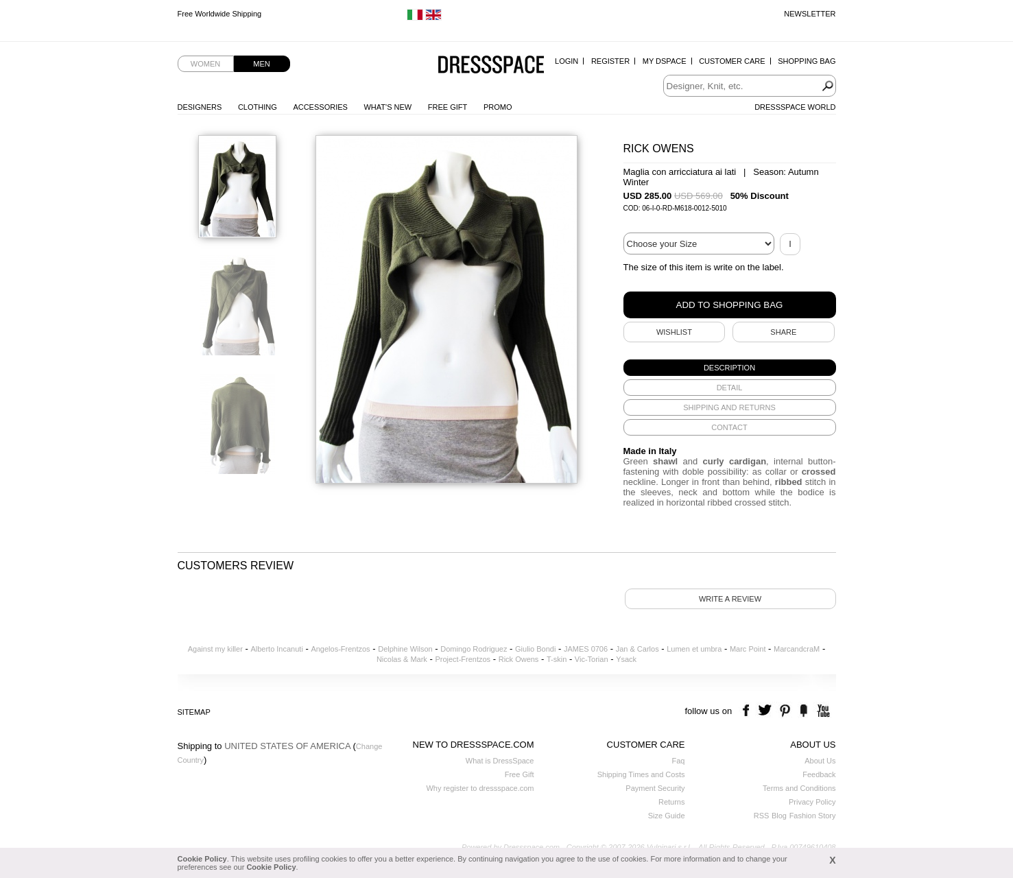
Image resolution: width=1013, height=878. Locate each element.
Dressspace (491, 65)
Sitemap (194, 712)
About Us (820, 761)
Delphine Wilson (405, 649)
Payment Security (654, 788)
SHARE (783, 332)
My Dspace (665, 61)
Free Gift (447, 107)
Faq (678, 761)
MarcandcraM (797, 649)
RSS (762, 815)
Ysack (626, 659)
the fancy (803, 711)
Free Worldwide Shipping (220, 14)
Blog (779, 815)
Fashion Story (812, 815)
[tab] (729, 367)
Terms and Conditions (799, 788)
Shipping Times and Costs (641, 774)
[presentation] (729, 367)
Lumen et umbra (694, 649)
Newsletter (809, 14)
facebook (748, 711)
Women (205, 64)
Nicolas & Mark (402, 659)
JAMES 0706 (586, 649)
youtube (822, 711)
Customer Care (732, 61)
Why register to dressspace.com (480, 788)
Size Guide (666, 815)
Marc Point (748, 649)
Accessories (320, 107)
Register (610, 61)
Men (261, 64)
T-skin (557, 659)
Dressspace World (794, 107)
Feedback (818, 774)
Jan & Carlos (637, 649)
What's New (388, 107)
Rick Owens (519, 659)
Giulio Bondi (535, 649)
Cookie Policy (202, 859)
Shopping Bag (806, 61)
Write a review (730, 599)
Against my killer (215, 649)
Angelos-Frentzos (340, 649)
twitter (766, 711)
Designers (200, 107)
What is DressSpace (500, 761)
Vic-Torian (591, 659)
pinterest (785, 711)
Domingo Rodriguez (473, 649)
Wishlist (674, 332)
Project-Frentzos (462, 659)
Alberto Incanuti (276, 649)
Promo (498, 107)
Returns (671, 802)
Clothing (257, 107)
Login (566, 61)
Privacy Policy (812, 802)
